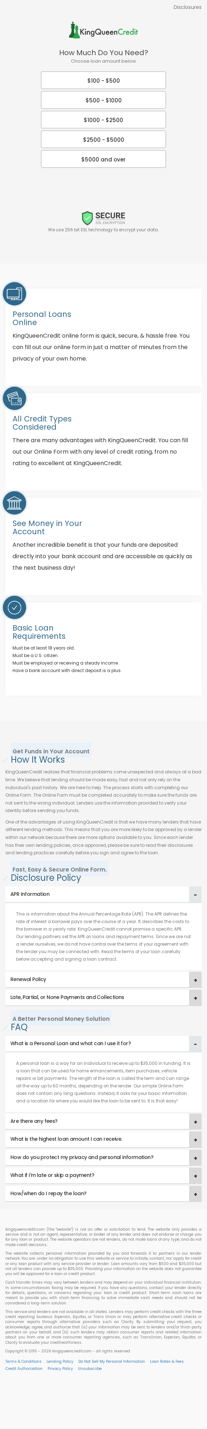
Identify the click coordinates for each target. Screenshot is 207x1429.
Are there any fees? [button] (34, 1121)
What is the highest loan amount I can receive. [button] (66, 1139)
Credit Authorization (24, 1368)
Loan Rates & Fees (167, 1361)
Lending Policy (60, 1361)
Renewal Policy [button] (28, 979)
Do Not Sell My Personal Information (111, 1361)
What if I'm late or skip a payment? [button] (52, 1175)
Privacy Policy (60, 1368)
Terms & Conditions (23, 1361)
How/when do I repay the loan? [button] (48, 1193)
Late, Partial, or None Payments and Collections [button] (67, 997)
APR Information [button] (29, 894)
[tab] (103, 895)
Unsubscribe (90, 1368)
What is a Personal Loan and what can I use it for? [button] (70, 1043)
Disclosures (188, 7)
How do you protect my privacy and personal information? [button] (81, 1157)
